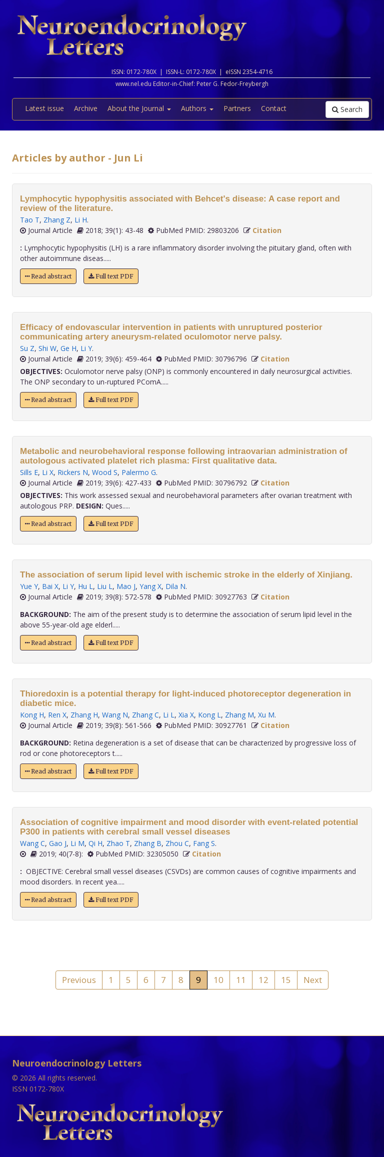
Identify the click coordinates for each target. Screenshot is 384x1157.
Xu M (266, 715)
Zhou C (177, 843)
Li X (48, 472)
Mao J (126, 586)
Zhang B (148, 843)
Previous (79, 980)
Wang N (115, 715)
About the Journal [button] (139, 108)
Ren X (57, 715)
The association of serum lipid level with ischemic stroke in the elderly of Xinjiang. (186, 575)
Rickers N (73, 472)
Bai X (50, 586)
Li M (77, 843)
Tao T (30, 219)
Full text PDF (111, 276)
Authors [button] (197, 108)
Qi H (95, 843)
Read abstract (48, 276)
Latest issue (44, 108)
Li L (168, 715)
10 (219, 980)
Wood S (105, 472)
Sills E (29, 472)
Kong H (32, 715)
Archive (86, 108)
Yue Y (29, 586)
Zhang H (84, 715)
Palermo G (139, 472)
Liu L (104, 586)
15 (286, 980)
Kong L (209, 715)
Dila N (176, 586)
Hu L (85, 586)
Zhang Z (57, 219)
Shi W (47, 348)
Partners (237, 108)
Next (313, 980)
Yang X (151, 586)
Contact (273, 108)
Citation (267, 230)
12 (263, 980)
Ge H (68, 348)
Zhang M (239, 715)
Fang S (204, 843)
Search (347, 109)
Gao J (57, 843)
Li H (80, 219)
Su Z (27, 348)
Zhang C (145, 715)
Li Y (86, 348)
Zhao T (118, 843)
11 (241, 980)
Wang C (32, 843)
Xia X (186, 715)
